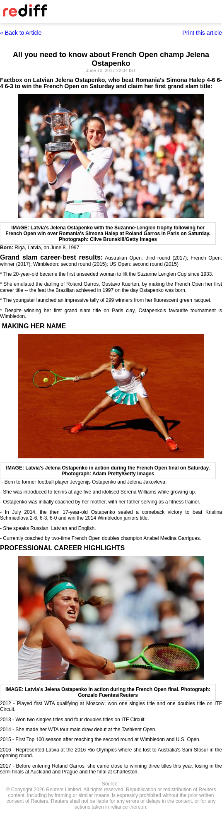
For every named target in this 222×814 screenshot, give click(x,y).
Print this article (202, 32)
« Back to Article (20, 32)
